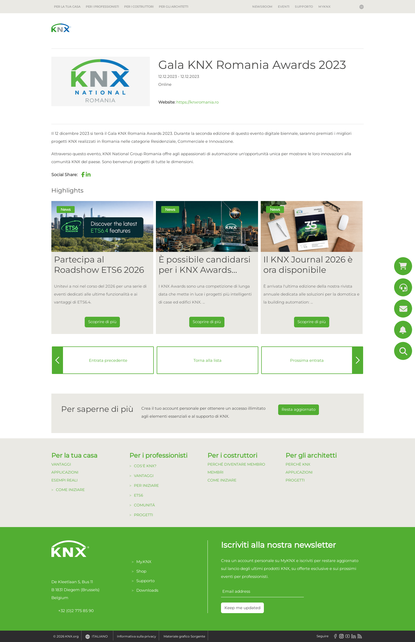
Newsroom (262, 6)
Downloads (147, 590)
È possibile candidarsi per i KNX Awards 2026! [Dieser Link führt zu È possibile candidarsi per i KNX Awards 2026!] (205, 265)
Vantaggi (61, 464)
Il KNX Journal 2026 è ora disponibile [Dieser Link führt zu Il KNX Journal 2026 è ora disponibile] (308, 265)
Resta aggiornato (298, 409)
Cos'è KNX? (145, 465)
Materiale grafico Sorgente (184, 636)
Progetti (143, 514)
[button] (82, 174)
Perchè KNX (298, 464)
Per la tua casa (67, 6)
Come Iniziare (70, 489)
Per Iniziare (146, 485)
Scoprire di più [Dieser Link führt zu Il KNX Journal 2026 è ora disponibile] (311, 321)
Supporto (304, 6)
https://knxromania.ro (197, 102)
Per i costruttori (139, 6)
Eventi (284, 6)
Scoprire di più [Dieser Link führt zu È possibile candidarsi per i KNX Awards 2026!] (207, 321)
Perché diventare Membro (236, 464)
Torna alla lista (207, 360)
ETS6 (138, 495)
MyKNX (324, 6)
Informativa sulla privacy (136, 636)
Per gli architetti (173, 6)
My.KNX (143, 561)
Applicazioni (64, 472)
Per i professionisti (102, 6)
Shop (141, 571)
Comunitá (144, 505)
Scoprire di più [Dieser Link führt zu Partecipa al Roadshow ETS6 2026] (102, 321)
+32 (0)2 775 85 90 (72, 611)
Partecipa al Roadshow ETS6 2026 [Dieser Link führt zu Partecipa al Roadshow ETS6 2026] (99, 265)
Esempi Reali (64, 480)
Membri (215, 472)
